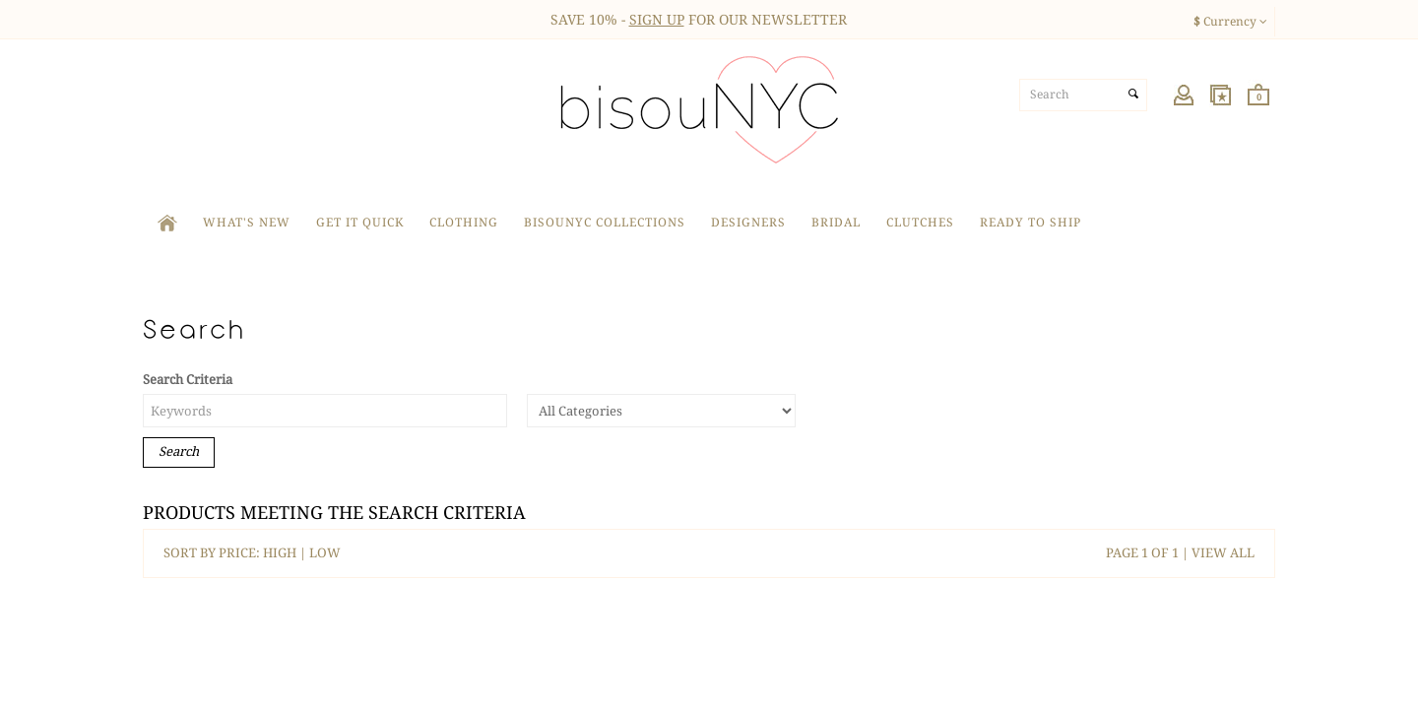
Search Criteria (187, 379)
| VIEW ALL (1217, 553)
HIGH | (286, 553)
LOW (325, 553)
